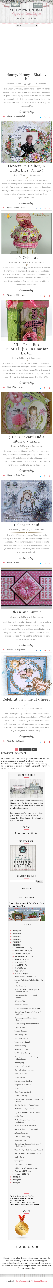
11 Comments (37, 532)
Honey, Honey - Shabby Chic (26, 77)
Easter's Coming (20, 1099)
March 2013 (20, 977)
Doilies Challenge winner (24, 1112)
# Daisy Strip (20, 744)
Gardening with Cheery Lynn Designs (25, 1022)
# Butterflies (10, 744)
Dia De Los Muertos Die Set (21, 1201)
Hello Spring (19, 1066)
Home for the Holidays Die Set (22, 1206)
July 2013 (19, 965)
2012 (15, 1180)
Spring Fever (19, 1164)
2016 (15, 939)
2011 (15, 1183)
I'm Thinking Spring (22, 1056)
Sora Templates (22, 1284)
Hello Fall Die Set (17, 1203)
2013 (15, 948)
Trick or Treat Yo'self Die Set (22, 1199)
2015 (15, 942)
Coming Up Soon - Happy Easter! (27, 1108)
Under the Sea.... (20, 1160)
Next (34, 752)
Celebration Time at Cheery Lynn (26, 704)
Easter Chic (18, 1091)
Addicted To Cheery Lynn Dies (26, 1171)
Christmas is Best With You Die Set (24, 1208)
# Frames (9, 652)
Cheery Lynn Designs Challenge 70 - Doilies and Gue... (28, 1148)
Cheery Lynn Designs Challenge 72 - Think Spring (28, 1061)
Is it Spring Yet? (20, 1038)
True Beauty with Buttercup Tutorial (28, 1153)
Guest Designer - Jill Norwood (26, 1132)
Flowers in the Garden (23, 1084)
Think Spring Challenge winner (26, 1027)
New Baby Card (20, 1143)
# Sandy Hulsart (20, 652)
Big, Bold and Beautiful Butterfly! (27, 1115)
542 (28, 752)
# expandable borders (20, 117)
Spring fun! (18, 1119)
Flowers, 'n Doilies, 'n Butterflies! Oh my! (26, 169)
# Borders (9, 117)
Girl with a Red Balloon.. (23, 1073)
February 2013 (21, 1174)
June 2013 (19, 968)
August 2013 (20, 962)
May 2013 (19, 971)
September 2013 (22, 959)
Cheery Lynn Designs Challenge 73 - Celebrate (28, 1016)
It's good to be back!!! (22, 1088)
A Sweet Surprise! (21, 1136)
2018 (15, 934)
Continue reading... (26, 113)
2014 (15, 945)
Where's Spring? (20, 1049)
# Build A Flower (19, 208)
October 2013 (21, 956)
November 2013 (22, 953)
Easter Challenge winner (23, 1069)
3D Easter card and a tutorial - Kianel (26, 441)
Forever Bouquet (20, 1034)
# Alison (9, 564)
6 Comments (35, 359)
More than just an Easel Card (25, 1129)
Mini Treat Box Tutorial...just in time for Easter (26, 350)
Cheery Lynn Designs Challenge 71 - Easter (28, 1103)
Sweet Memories (20, 1076)
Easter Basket (19, 1080)
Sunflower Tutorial (21, 1041)
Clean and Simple (26, 615)
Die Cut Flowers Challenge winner (27, 1156)
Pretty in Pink (19, 1030)
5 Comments (40, 84)
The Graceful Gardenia (23, 1167)
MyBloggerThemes (39, 1284)
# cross (21, 388)
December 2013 (22, 951)
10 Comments (35, 176)
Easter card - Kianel (22, 1045)
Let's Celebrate (26, 259)
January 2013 (20, 1177)
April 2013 (19, 974)
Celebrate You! (26, 527)
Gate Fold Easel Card (22, 1095)
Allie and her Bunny (22, 1140)
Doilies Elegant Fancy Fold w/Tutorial (24, 1124)
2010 (15, 1186)
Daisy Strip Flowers (21, 1052)
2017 (15, 936)
